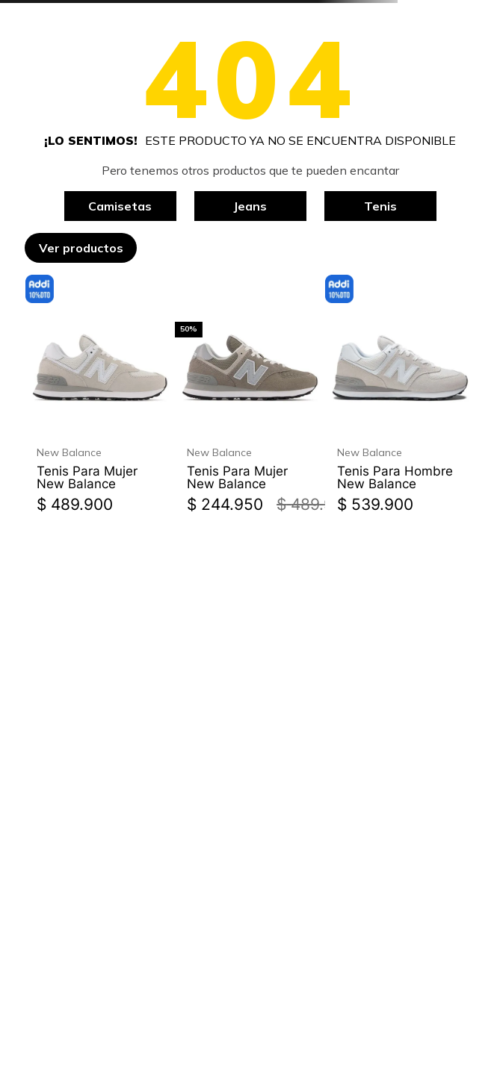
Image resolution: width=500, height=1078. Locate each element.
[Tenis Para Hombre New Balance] (400, 397)
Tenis (380, 206)
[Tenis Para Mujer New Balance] (100, 397)
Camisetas (120, 206)
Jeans (250, 206)
